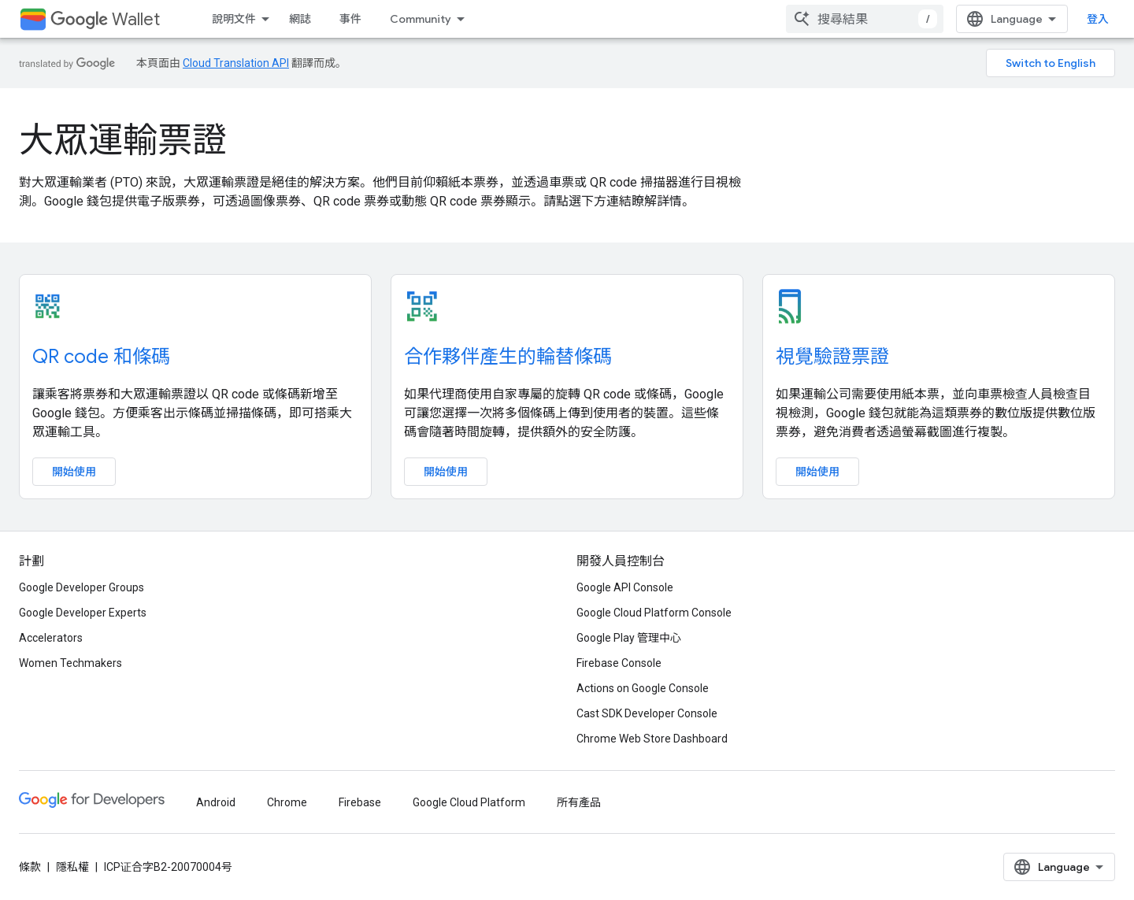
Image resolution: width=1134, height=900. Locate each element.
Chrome (287, 802)
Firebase (360, 802)
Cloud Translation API (236, 63)
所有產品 (579, 802)
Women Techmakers (70, 663)
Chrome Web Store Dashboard (652, 738)
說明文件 (234, 19)
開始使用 (74, 472)
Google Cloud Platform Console (654, 612)
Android (215, 802)
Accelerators (51, 637)
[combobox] (864, 19)
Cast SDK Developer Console (646, 713)
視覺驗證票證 (832, 357)
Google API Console (624, 587)
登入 (1098, 19)
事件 (350, 19)
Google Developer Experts (82, 612)
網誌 (300, 19)
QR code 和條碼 (101, 357)
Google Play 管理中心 (628, 637)
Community (420, 19)
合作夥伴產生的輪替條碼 (508, 357)
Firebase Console (619, 663)
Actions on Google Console (642, 688)
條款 (30, 867)
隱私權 (72, 867)
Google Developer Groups (81, 587)
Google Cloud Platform (469, 802)
